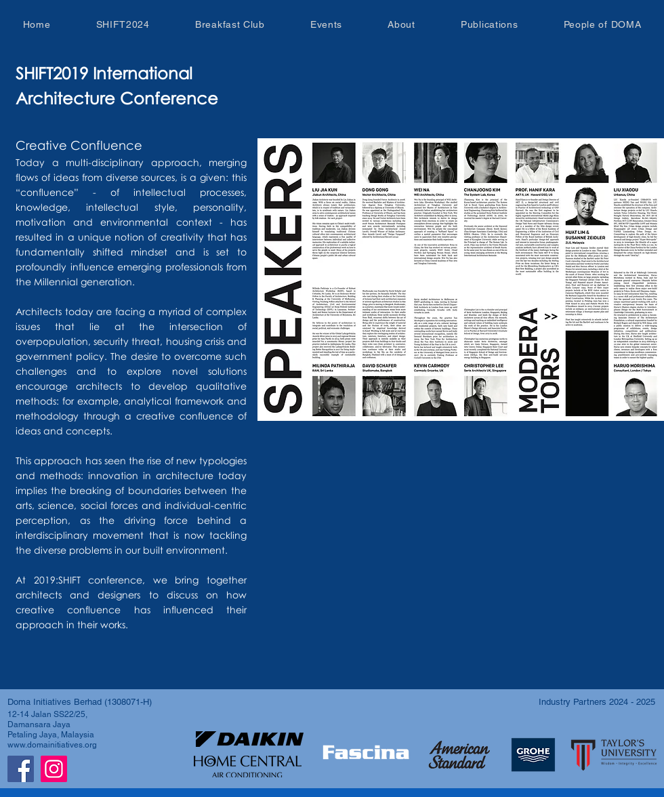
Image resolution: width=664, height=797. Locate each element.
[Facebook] (20, 769)
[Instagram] (54, 769)
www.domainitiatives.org (52, 745)
